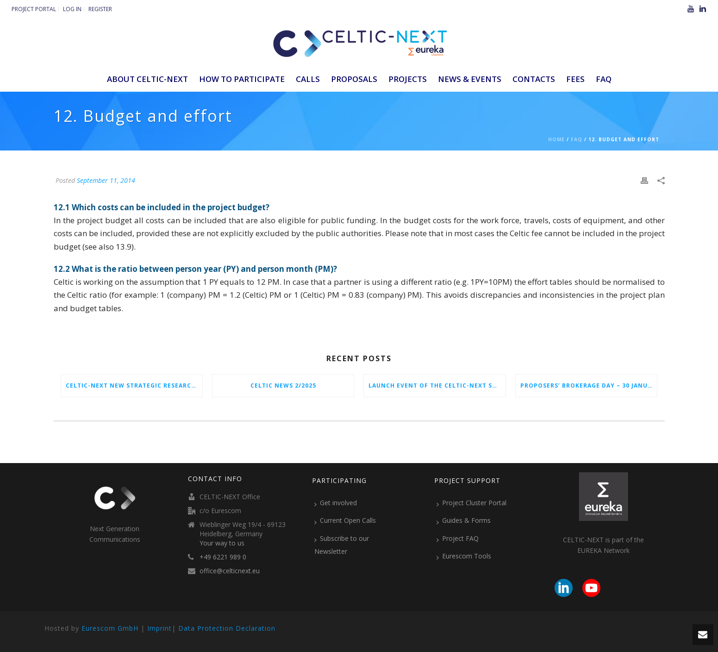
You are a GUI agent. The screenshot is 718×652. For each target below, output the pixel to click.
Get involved (335, 503)
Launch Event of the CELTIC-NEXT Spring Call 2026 (436, 385)
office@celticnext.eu (230, 571)
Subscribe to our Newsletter (341, 545)
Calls (308, 79)
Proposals (354, 79)
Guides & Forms (464, 520)
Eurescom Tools (464, 556)
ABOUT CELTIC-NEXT (147, 79)
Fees (575, 79)
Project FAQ (458, 538)
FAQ (604, 79)
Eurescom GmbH (109, 628)
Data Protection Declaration (226, 628)
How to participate (242, 79)
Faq (576, 139)
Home (556, 139)
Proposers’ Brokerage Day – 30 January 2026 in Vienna (588, 385)
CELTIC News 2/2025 (283, 385)
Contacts (533, 79)
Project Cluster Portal (471, 503)
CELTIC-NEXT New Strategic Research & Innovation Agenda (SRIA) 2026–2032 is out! (134, 385)
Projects (407, 79)
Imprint (159, 628)
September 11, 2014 (106, 180)
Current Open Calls (345, 520)
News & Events (469, 79)
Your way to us (222, 543)
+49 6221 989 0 (223, 557)
